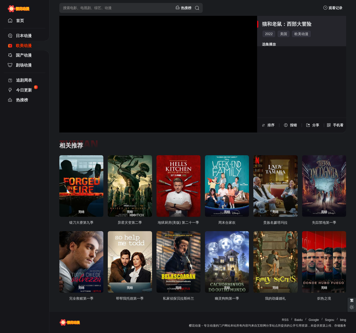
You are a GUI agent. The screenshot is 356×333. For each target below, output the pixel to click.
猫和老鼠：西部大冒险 (287, 24)
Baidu (298, 320)
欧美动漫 (301, 34)
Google (314, 320)
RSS (285, 320)
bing (343, 320)
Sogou (329, 320)
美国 (283, 34)
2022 (269, 34)
